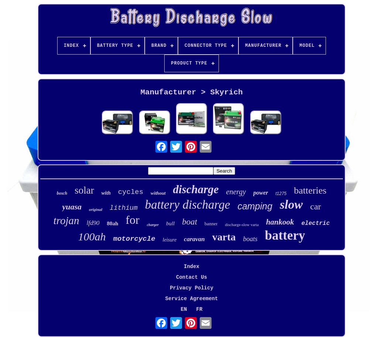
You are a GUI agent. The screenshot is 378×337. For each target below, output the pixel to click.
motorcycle (134, 239)
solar (84, 190)
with (106, 193)
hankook (280, 222)
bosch (62, 193)
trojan (66, 220)
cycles (130, 192)
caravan (194, 239)
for (132, 219)
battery (285, 235)
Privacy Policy (191, 288)
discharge (196, 189)
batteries (310, 190)
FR (199, 309)
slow (291, 204)
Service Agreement (191, 299)
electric (315, 223)
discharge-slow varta (241, 224)
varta (224, 237)
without (158, 193)
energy (236, 192)
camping (254, 206)
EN (184, 309)
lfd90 (93, 222)
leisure (170, 240)
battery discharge (187, 204)
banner (211, 223)
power (260, 193)
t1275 (280, 193)
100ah (92, 236)
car (315, 206)
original (95, 209)
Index (191, 267)
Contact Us (191, 277)
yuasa (72, 206)
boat (189, 221)
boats (250, 239)
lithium (124, 208)
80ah (112, 223)
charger (153, 225)
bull (170, 223)
